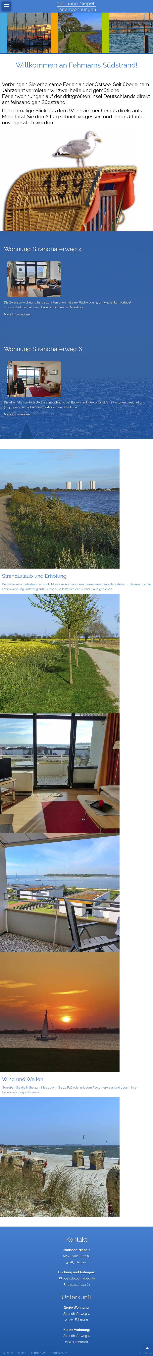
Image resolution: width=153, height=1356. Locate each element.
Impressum (38, 1352)
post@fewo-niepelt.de (79, 1278)
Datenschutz (59, 1352)
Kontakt (8, 1352)
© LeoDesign (146, 1353)
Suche (22, 1352)
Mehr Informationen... (18, 314)
